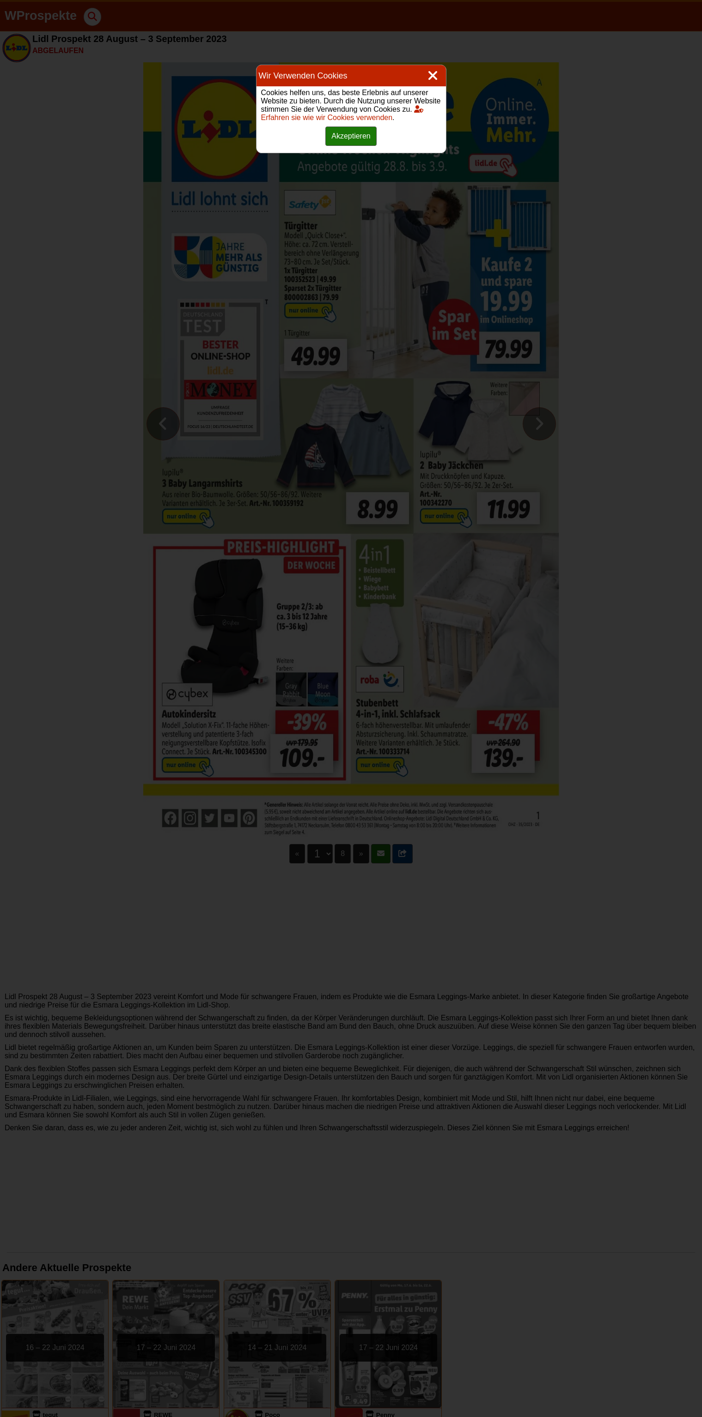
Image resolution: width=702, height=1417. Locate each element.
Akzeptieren (351, 136)
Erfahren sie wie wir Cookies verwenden (342, 113)
